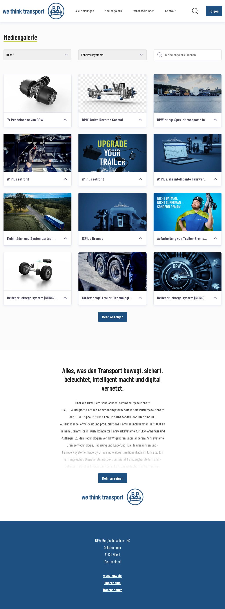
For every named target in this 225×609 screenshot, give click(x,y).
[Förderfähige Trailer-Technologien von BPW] (112, 271)
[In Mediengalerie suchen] (187, 54)
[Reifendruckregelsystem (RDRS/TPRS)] (37, 271)
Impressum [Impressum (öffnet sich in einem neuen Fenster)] (112, 582)
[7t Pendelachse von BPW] (37, 93)
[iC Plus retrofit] (37, 153)
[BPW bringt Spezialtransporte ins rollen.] (187, 93)
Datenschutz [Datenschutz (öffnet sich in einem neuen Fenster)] (112, 589)
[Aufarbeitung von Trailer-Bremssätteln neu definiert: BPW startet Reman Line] (187, 212)
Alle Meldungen (84, 10)
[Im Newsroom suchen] (195, 11)
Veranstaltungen (143, 10)
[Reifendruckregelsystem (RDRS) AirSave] (187, 271)
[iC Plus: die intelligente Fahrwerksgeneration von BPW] (187, 153)
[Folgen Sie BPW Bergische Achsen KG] (214, 11)
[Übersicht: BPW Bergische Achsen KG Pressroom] (33, 11)
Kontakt (170, 10)
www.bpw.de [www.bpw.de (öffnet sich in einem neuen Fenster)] (112, 575)
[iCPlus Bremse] (112, 212)
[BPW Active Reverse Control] (112, 93)
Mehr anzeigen (112, 316)
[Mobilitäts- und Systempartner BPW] (37, 212)
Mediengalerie (114, 10)
